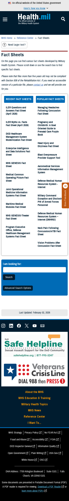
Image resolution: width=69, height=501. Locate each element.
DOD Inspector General (21, 446)
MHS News (34, 410)
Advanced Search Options (18, 288)
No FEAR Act (50, 432)
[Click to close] (65, 186)
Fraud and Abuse (18, 439)
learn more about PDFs (33, 490)
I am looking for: (12, 264)
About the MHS (34, 392)
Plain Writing (37, 453)
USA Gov (53, 453)
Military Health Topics (34, 404)
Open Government (16, 453)
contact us (38, 84)
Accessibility (38, 439)
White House (28, 459)
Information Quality (47, 446)
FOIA (52, 439)
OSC (42, 459)
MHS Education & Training (34, 398)
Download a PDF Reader (49, 486)
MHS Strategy (15, 432)
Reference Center (34, 416)
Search (9, 277)
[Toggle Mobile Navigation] (5, 19)
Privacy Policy (31, 432)
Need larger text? (13, 45)
